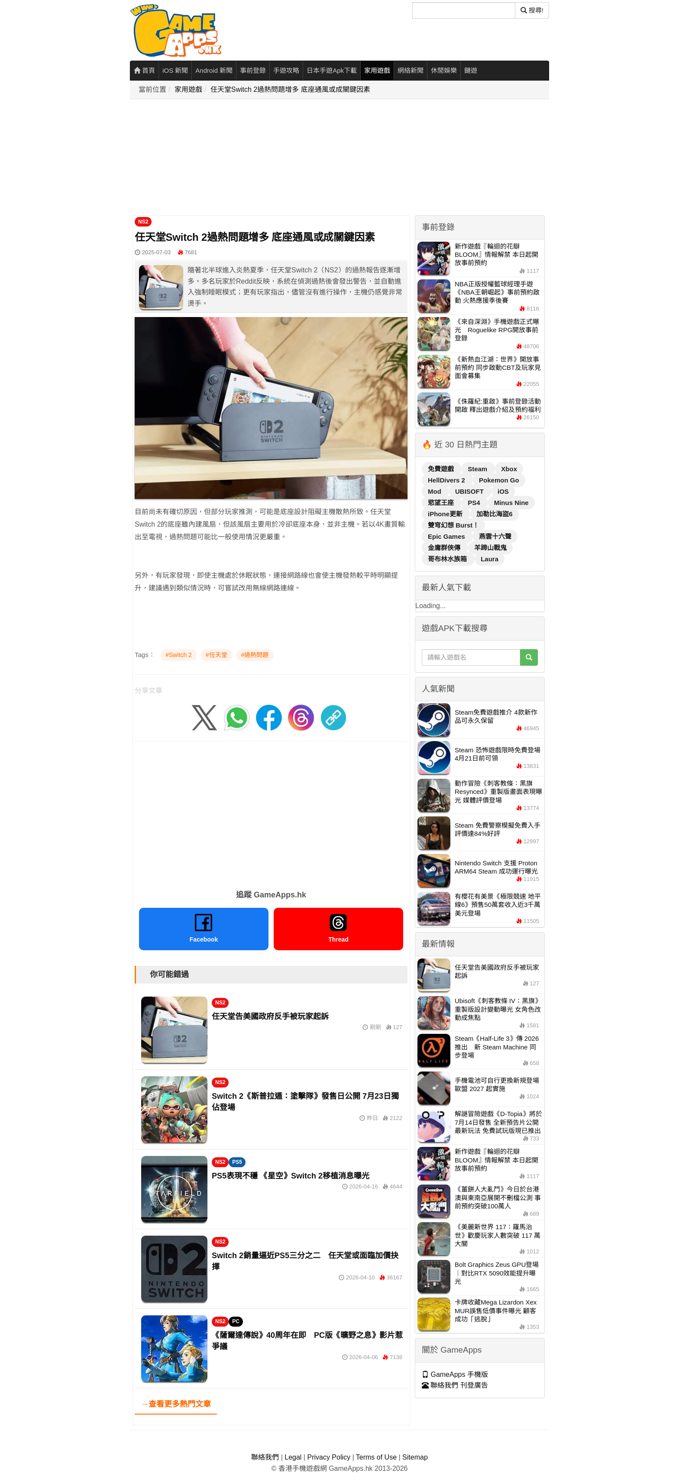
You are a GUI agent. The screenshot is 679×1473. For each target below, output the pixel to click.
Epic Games (447, 536)
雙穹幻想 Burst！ (453, 525)
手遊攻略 (286, 70)
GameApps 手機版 (455, 1374)
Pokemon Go (499, 480)
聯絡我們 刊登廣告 (455, 1385)
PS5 (237, 1162)
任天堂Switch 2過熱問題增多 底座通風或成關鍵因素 (290, 89)
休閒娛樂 (444, 70)
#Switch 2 (178, 654)
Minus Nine (511, 502)
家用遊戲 (377, 70)
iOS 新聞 (175, 70)
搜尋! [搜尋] (532, 10)
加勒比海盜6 (494, 514)
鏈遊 (470, 70)
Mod (435, 491)
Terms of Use (376, 1457)
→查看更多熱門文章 (176, 1404)
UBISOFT (470, 491)
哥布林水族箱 (448, 559)
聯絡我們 (265, 1457)
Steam (478, 469)
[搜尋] (463, 10)
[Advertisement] (342, 158)
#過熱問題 (255, 654)
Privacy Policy (328, 1457)
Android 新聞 (214, 70)
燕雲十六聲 (495, 536)
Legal (293, 1457)
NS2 (143, 222)
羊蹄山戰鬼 (490, 547)
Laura (489, 559)
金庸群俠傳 (445, 547)
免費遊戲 (442, 469)
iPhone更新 (446, 514)
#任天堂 (216, 654)
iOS (503, 491)
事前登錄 (253, 70)
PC (235, 1321)
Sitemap (415, 1457)
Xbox (509, 469)
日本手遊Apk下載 (332, 70)
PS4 (475, 502)
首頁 (144, 70)
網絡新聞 (411, 70)
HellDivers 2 (447, 480)
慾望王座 (442, 502)
